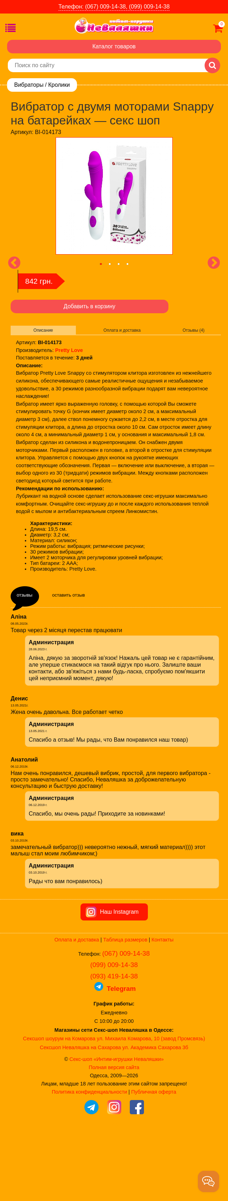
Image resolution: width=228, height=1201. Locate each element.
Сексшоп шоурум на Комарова (59, 1107)
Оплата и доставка (122, 330)
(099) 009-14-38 (114, 1033)
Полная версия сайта (114, 1136)
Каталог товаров (113, 46)
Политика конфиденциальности (89, 1161)
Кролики (59, 85)
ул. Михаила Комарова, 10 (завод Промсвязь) (151, 1107)
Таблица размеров (125, 1008)
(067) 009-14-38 (126, 1022)
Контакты (162, 1008)
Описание (43, 330)
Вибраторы (29, 85)
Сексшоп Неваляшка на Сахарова (80, 1116)
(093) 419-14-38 (114, 1045)
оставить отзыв (68, 595)
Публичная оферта (153, 1161)
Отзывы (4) (194, 330)
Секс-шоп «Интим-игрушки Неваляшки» (116, 1128)
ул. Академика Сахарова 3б (155, 1116)
